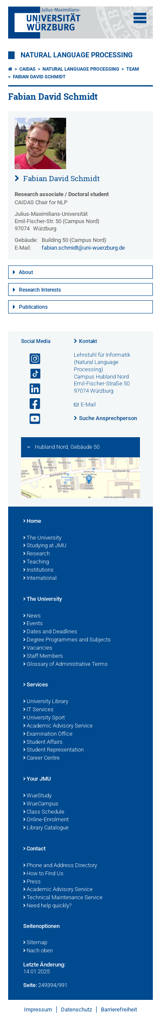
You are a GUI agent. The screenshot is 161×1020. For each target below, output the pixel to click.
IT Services (38, 710)
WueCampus (40, 804)
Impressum (38, 1009)
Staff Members (43, 656)
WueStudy (37, 796)
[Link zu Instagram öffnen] (31, 359)
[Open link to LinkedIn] (31, 389)
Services (35, 685)
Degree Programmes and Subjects (67, 640)
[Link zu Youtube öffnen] (31, 419)
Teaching (36, 562)
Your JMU (37, 779)
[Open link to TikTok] (31, 374)
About (26, 272)
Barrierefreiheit (119, 1009)
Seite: (30, 985)
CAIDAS (27, 69)
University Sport (44, 718)
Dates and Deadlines (50, 632)
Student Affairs (43, 742)
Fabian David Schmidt (39, 77)
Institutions (38, 570)
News (32, 616)
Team (132, 69)
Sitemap (35, 943)
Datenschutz (76, 1009)
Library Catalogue (46, 828)
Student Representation (53, 750)
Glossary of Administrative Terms (65, 664)
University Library (45, 702)
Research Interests (40, 290)
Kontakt (88, 341)
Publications (33, 307)
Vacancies (37, 648)
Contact (34, 849)
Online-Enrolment (46, 820)
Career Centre (41, 758)
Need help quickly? (47, 906)
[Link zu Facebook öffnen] (31, 404)
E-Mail (88, 404)
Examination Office (48, 734)
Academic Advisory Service (58, 726)
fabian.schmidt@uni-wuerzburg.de (83, 248)
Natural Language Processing (77, 55)
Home (32, 521)
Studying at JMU (45, 546)
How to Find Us (43, 874)
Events (33, 624)
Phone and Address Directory (60, 866)
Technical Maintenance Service (63, 898)
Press (32, 882)
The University (42, 538)
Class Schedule (43, 812)
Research (36, 554)
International (40, 578)
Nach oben (38, 951)
